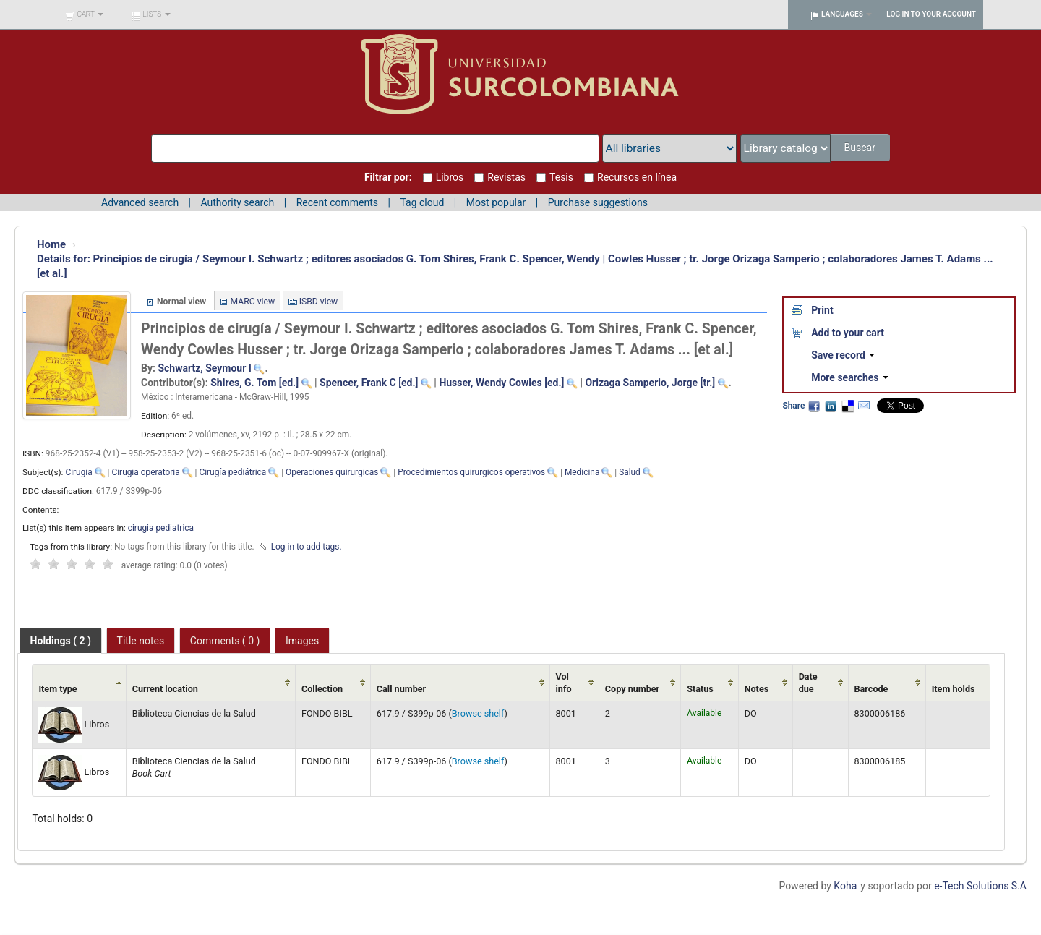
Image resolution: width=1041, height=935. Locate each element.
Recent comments (337, 202)
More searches (849, 377)
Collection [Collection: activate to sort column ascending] (322, 688)
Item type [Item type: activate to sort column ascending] (57, 688)
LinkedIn (830, 405)
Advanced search (140, 202)
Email (864, 405)
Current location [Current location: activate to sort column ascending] (165, 688)
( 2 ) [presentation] (60, 640)
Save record (843, 355)
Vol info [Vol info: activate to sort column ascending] (564, 682)
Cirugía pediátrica (232, 472)
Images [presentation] (302, 640)
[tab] (61, 641)
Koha (845, 886)
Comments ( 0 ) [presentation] (225, 640)
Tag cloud (422, 202)
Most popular (496, 202)
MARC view (253, 301)
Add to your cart (847, 332)
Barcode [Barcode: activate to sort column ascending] (871, 688)
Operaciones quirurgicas (332, 472)
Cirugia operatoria (145, 472)
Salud (630, 472)
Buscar (860, 147)
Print (822, 310)
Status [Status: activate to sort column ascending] (700, 688)
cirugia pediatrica (161, 528)
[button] (84, 14)
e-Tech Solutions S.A (980, 886)
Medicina (582, 472)
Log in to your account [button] (931, 14)
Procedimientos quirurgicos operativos (471, 472)
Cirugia (78, 472)
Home (51, 244)
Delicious (847, 405)
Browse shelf (478, 713)
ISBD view (318, 301)
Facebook (814, 405)
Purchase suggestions (598, 202)
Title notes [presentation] (141, 640)
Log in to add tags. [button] (306, 547)
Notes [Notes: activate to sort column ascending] (757, 688)
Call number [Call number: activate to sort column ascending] (401, 688)
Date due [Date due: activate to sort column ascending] (808, 682)
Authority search (237, 202)
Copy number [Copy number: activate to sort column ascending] (632, 688)
